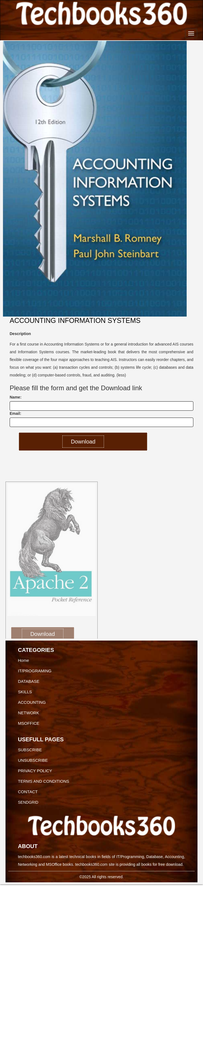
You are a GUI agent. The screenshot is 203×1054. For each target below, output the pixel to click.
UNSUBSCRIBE (33, 760)
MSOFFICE (28, 723)
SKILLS (25, 691)
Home (23, 660)
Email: (15, 413)
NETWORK (28, 712)
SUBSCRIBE (30, 749)
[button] (13, 554)
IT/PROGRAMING (35, 670)
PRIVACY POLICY (35, 770)
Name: (16, 397)
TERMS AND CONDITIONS (43, 781)
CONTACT (28, 791)
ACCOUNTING (32, 702)
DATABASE (28, 681)
